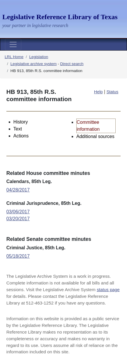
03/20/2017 (18, 218)
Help (98, 91)
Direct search (72, 64)
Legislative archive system (33, 64)
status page (108, 289)
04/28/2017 (18, 189)
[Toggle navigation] (13, 44)
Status (113, 91)
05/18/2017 (18, 256)
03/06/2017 (18, 211)
